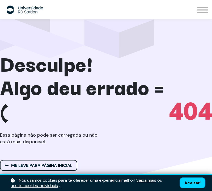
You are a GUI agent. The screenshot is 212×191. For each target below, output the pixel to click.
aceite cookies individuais (34, 185)
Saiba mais (146, 180)
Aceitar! (192, 183)
